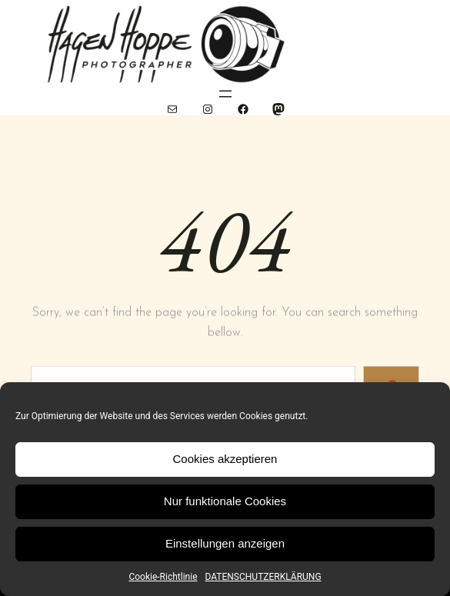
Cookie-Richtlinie (162, 576)
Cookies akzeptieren (225, 458)
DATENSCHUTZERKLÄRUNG (263, 576)
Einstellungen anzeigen (225, 543)
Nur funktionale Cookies (225, 501)
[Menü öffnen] (225, 94)
